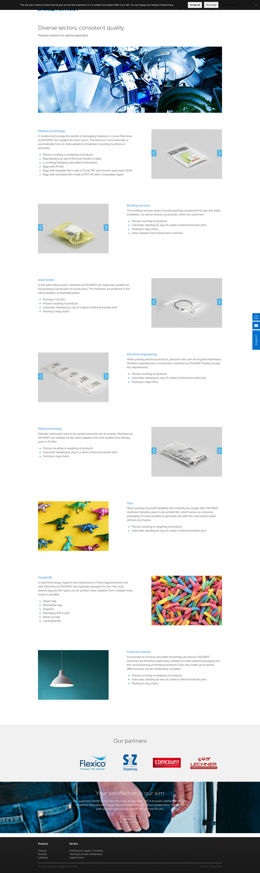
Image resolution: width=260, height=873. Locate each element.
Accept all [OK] (195, 5)
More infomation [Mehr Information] (230, 5)
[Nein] (256, 5)
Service (127, 819)
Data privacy (215, 866)
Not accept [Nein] (211, 5)
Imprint (204, 866)
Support (256, 376)
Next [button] (219, 153)
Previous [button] (153, 153)
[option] (186, 154)
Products (43, 843)
